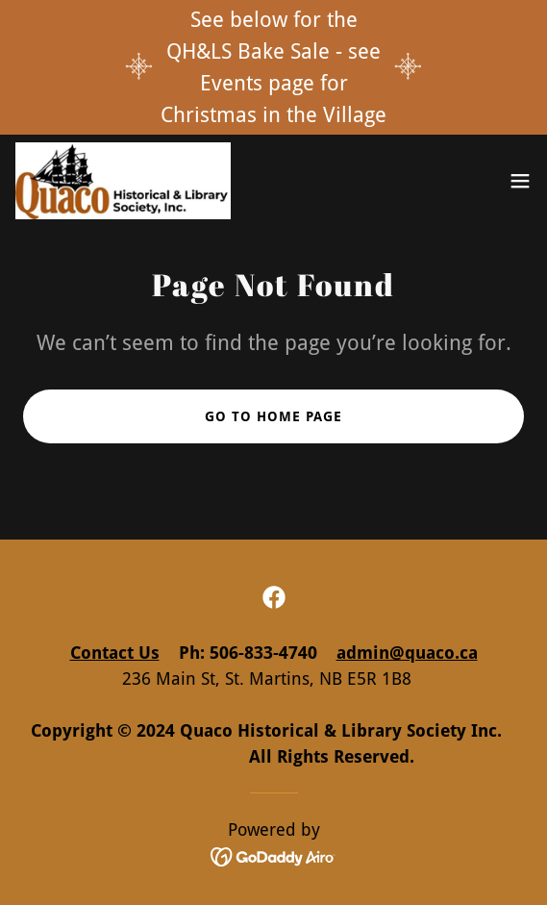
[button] (520, 181)
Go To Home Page (273, 416)
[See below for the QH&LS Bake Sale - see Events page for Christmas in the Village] (273, 67)
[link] (123, 180)
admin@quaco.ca (407, 652)
